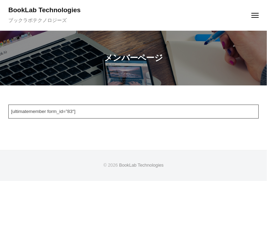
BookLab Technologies (44, 10)
